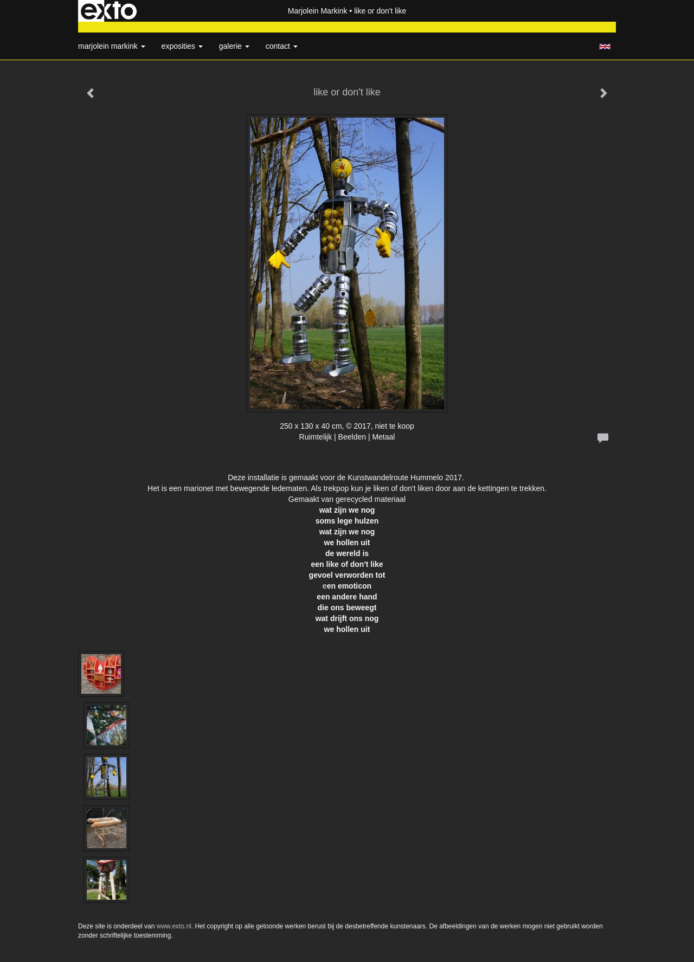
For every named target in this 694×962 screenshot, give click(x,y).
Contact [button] (282, 46)
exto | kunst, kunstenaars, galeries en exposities (108, 11)
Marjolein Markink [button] (111, 46)
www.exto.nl (174, 926)
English (605, 46)
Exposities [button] (182, 46)
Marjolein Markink (318, 11)
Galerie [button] (234, 46)
